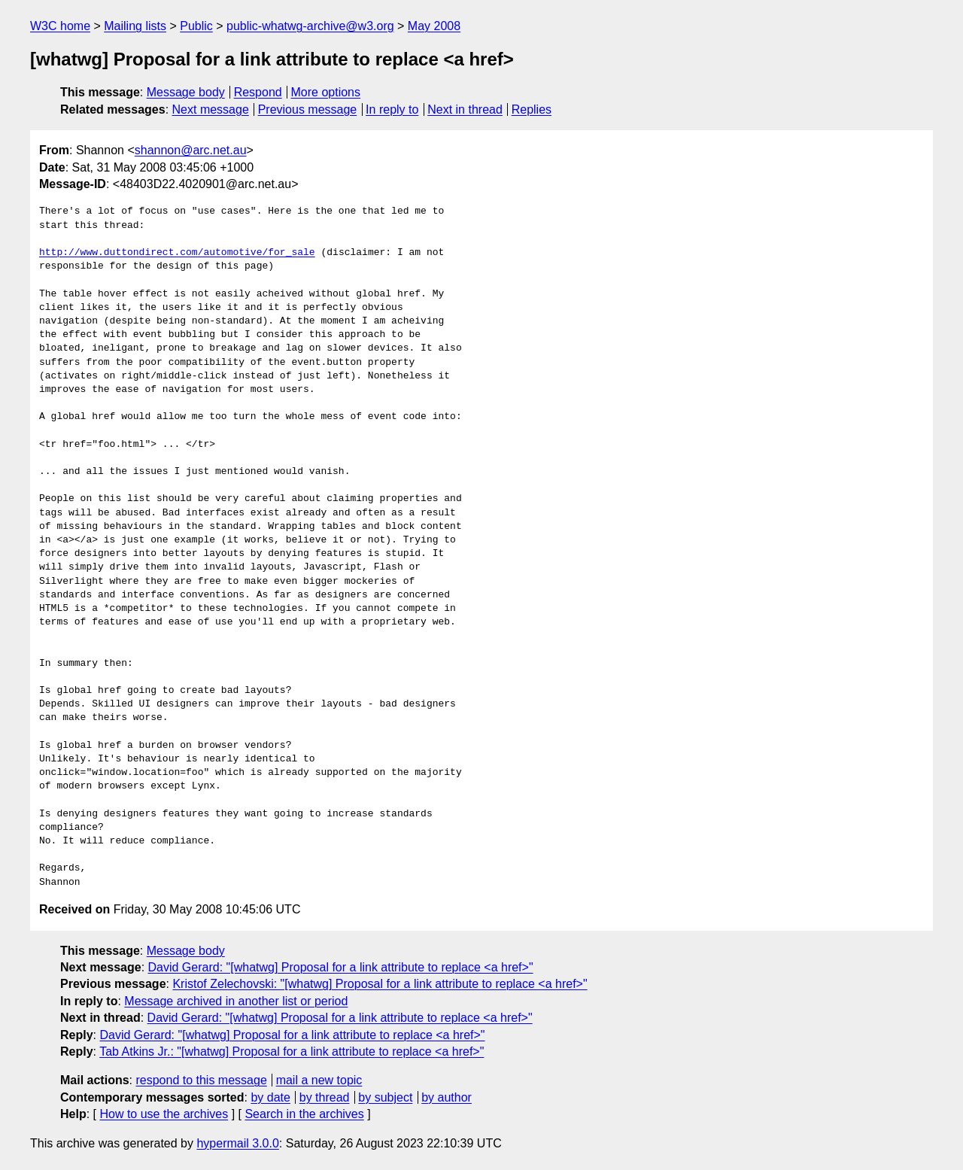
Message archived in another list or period (236, 1001)
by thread (324, 1097)
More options (326, 92)
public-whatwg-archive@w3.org (310, 26)
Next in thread (465, 109)
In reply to (392, 109)
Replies (531, 109)
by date (270, 1097)
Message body (186, 92)
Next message (210, 109)
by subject (385, 1097)
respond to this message (200, 1080)
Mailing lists (135, 26)
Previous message (307, 109)
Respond (258, 92)
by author (446, 1097)
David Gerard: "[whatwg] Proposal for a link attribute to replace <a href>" (340, 967)
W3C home (60, 26)
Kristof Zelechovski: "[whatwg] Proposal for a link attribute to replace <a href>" (379, 983)
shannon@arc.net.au (191, 150)
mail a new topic (319, 1080)
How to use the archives (163, 1114)
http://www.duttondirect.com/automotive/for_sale (177, 253)
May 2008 (434, 26)
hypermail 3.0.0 (237, 1143)
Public (196, 26)
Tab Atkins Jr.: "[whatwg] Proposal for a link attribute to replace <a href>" (291, 1051)
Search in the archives (304, 1114)
